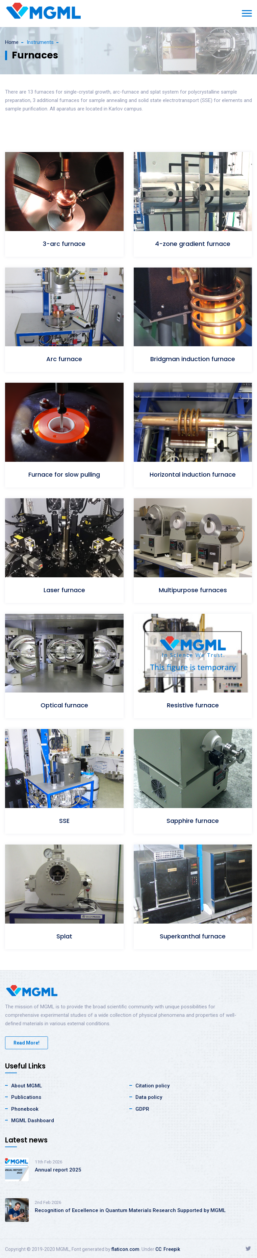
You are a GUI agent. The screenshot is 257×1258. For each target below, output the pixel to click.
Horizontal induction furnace (193, 474)
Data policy (148, 1097)
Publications (26, 1097)
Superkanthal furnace (193, 936)
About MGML (26, 1086)
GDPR (142, 1109)
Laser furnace (64, 590)
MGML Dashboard (32, 1120)
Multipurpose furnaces (193, 590)
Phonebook (24, 1109)
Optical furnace (64, 705)
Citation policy (152, 1086)
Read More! (27, 1043)
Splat (64, 936)
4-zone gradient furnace (192, 244)
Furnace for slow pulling (64, 474)
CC (158, 1249)
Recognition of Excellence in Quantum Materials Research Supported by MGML (130, 1210)
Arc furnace (64, 359)
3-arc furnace (64, 244)
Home (12, 42)
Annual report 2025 (58, 1170)
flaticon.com (125, 1249)
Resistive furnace (193, 705)
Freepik (171, 1249)
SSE (64, 820)
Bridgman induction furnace (192, 359)
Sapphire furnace (192, 820)
